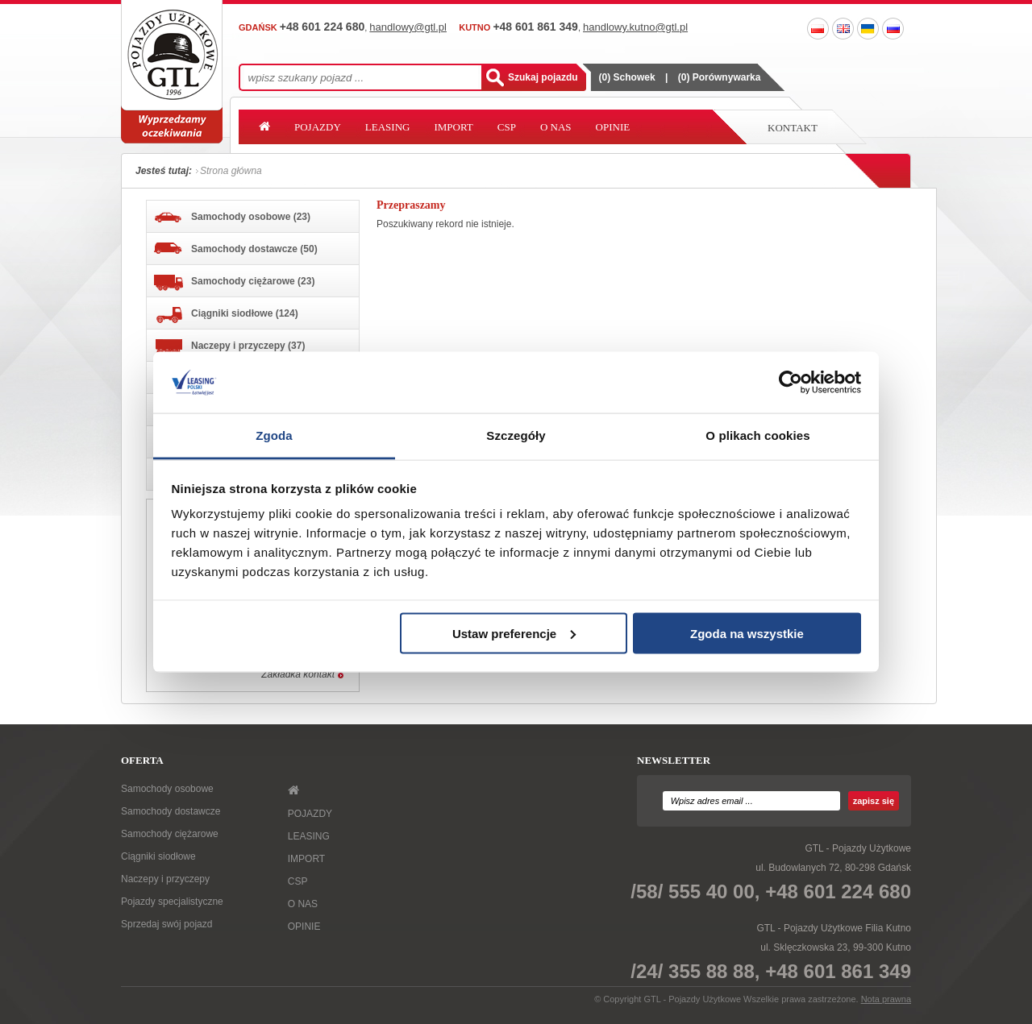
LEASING (387, 127)
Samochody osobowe (167, 788)
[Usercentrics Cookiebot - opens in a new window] (790, 382)
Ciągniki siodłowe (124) (226, 315)
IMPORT (453, 127)
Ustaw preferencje (514, 633)
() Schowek (627, 77)
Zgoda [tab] (274, 435)
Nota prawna (886, 999)
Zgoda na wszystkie (747, 633)
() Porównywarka (719, 77)
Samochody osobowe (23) (232, 217)
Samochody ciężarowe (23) (234, 283)
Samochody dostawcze (170, 811)
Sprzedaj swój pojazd (166, 924)
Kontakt (793, 128)
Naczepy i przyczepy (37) (229, 347)
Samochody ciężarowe (169, 834)
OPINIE (613, 127)
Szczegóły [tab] (515, 435)
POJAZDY (317, 127)
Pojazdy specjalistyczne (172, 901)
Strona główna (231, 170)
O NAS (556, 127)
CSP (506, 127)
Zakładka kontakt (298, 674)
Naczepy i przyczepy (165, 879)
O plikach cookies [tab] (757, 435)
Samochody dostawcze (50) (236, 249)
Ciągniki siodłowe (158, 856)
